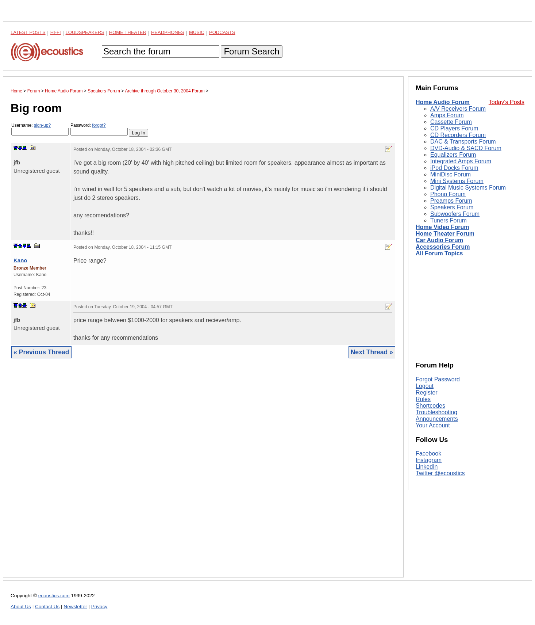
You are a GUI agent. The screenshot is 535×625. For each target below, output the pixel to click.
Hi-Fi (55, 32)
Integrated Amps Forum (460, 161)
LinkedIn (427, 467)
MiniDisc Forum (450, 174)
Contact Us (47, 606)
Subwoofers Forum (455, 214)
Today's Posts (506, 102)
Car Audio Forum (439, 240)
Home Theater (127, 32)
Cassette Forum (451, 122)
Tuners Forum (448, 220)
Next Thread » (372, 352)
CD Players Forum (454, 128)
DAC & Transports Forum (463, 141)
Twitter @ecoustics (440, 473)
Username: (40, 129)
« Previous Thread (41, 352)
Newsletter (75, 606)
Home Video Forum (442, 227)
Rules (423, 399)
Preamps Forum (451, 201)
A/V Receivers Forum (458, 109)
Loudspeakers (85, 32)
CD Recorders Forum (458, 135)
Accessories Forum (443, 247)
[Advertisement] (203, 473)
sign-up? (42, 125)
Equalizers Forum (453, 155)
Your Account (433, 425)
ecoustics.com (54, 595)
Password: (99, 129)
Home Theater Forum (445, 233)
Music (196, 32)
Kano (20, 260)
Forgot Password (438, 379)
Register (427, 392)
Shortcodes (430, 406)
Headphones (167, 32)
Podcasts (222, 32)
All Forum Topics (439, 253)
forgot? (98, 125)
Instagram (429, 460)
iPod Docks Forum (454, 168)
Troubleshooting (436, 412)
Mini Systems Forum (457, 181)
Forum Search (251, 51)
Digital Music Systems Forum (468, 187)
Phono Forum (448, 194)
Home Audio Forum (443, 102)
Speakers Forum (451, 207)
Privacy (99, 606)
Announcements (437, 419)
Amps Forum (447, 115)
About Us (21, 606)
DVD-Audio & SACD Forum (465, 148)
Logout (425, 386)
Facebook (428, 453)
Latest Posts (28, 32)
